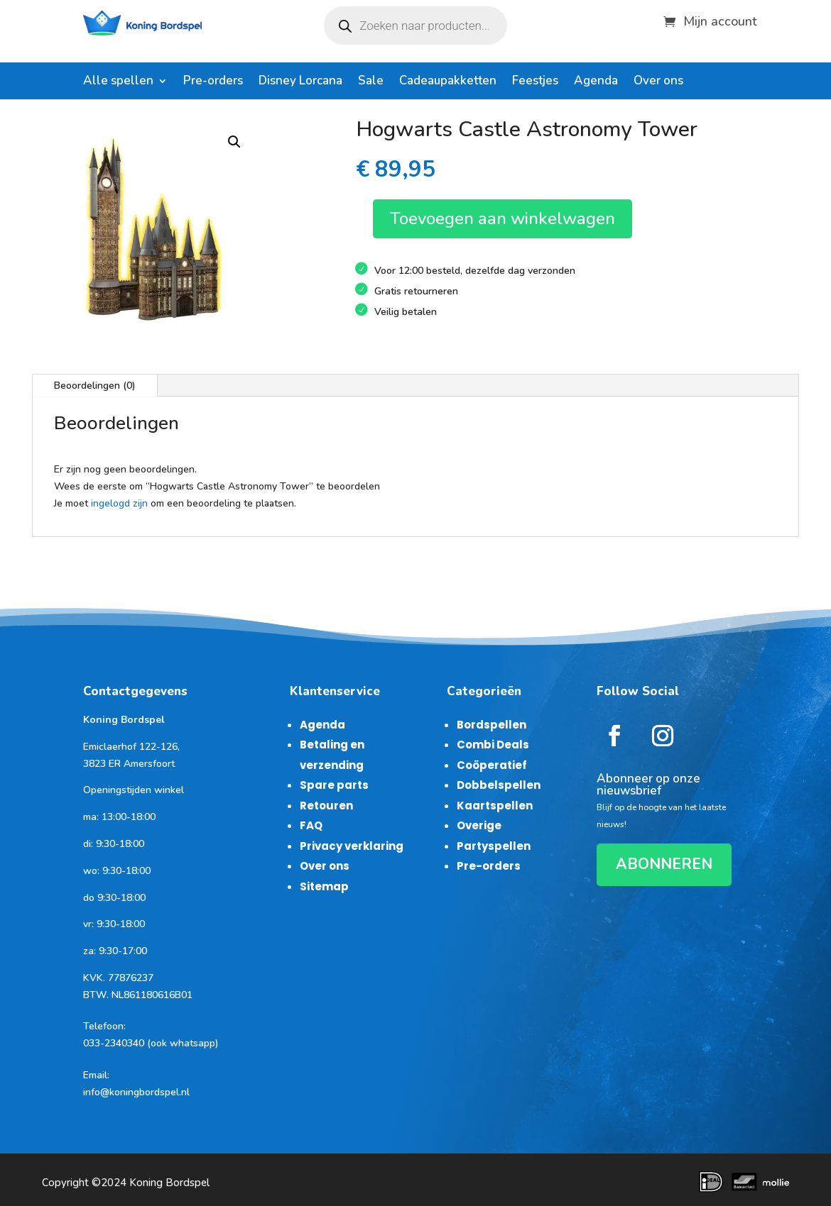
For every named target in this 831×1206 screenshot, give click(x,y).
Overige (479, 825)
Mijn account (720, 19)
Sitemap (324, 886)
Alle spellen (118, 82)
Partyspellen (494, 846)
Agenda (596, 82)
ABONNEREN (664, 864)
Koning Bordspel (169, 1182)
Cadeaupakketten (447, 82)
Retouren (326, 805)
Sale (371, 82)
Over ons (658, 82)
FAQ (311, 825)
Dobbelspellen (499, 785)
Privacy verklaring (351, 846)
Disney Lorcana (300, 82)
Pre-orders (213, 82)
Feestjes (535, 82)
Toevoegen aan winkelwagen (502, 218)
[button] (234, 142)
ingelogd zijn (119, 503)
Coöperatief (492, 765)
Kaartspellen (495, 805)
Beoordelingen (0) (95, 385)
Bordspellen (491, 724)
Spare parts (334, 785)
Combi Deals (493, 744)
